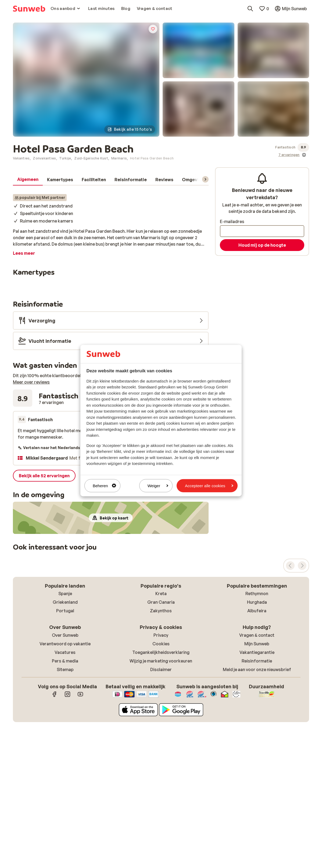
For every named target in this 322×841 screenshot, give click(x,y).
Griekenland (65, 602)
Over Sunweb (65, 635)
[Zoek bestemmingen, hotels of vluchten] (250, 8)
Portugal (65, 610)
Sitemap (65, 669)
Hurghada (257, 602)
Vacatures (65, 652)
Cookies (161, 643)
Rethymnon (256, 593)
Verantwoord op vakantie (65, 643)
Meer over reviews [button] (31, 382)
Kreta (161, 593)
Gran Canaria (161, 602)
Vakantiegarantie (256, 652)
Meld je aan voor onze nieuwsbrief (257, 669)
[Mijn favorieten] (264, 8)
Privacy (160, 635)
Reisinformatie (257, 661)
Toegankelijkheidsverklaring (160, 652)
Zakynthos (161, 610)
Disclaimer (161, 669)
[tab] (28, 179)
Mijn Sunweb (256, 643)
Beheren (104, 485)
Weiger (158, 485)
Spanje (65, 593)
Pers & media (65, 661)
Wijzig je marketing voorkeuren (161, 661)
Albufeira (256, 610)
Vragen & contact (256, 635)
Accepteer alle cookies (209, 485)
